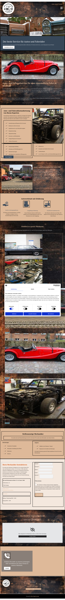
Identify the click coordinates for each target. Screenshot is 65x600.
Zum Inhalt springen (4, 0)
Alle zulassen (51, 313)
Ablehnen (14, 313)
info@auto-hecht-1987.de (8, 490)
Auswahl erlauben (32, 313)
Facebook (60, 4)
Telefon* (36, 469)
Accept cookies (32, 536)
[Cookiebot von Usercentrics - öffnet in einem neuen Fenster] (54, 285)
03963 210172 (54, 4)
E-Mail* (36, 472)
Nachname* (37, 466)
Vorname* (36, 463)
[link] (32, 530)
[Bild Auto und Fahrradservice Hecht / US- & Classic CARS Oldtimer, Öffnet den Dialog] (26, 258)
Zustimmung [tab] (14, 289)
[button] (7, 15)
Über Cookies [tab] (51, 289)
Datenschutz (53, 582)
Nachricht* (37, 475)
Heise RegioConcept (35, 596)
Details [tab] (32, 289)
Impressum (53, 581)
